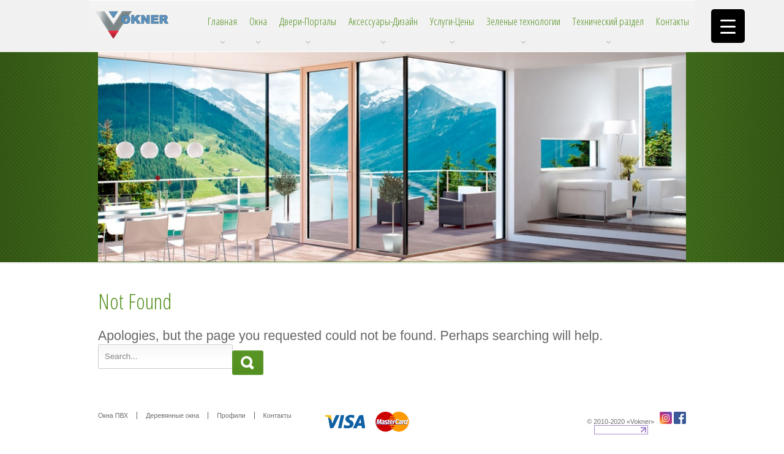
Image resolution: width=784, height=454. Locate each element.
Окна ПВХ (113, 415)
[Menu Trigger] (728, 26)
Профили (231, 415)
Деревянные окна (172, 415)
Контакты (277, 415)
